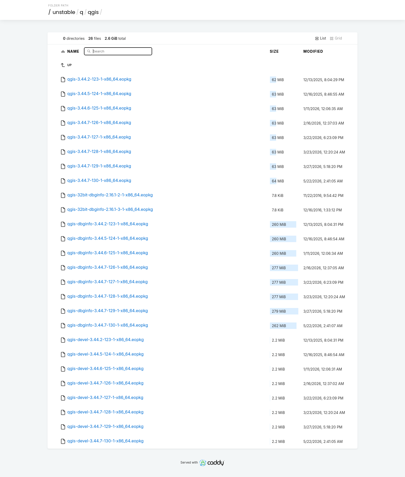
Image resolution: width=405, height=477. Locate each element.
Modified (313, 51)
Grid (336, 38)
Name (73, 51)
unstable (64, 12)
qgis (93, 12)
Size (274, 51)
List (320, 38)
